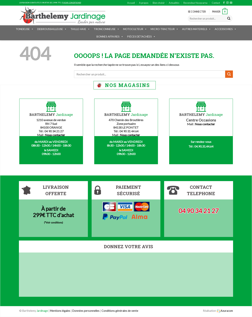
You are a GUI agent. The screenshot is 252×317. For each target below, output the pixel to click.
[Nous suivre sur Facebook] (224, 2)
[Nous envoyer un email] (231, 2)
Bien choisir (159, 2)
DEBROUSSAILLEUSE (52, 29)
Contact (216, 2)
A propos (143, 2)
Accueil (131, 2)
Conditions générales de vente (120, 310)
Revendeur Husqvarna (195, 2)
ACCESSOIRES (225, 29)
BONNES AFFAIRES (109, 36)
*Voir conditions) (54, 222)
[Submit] (229, 18)
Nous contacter (55, 135)
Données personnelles (86, 310)
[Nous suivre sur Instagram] (227, 2)
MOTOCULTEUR (135, 29)
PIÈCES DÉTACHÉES (141, 36)
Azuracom (225, 310)
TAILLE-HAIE (80, 29)
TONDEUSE (25, 29)
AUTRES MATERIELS (196, 29)
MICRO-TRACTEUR (164, 29)
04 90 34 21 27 (199, 210)
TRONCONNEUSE (106, 29)
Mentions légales (60, 310)
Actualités (174, 2)
